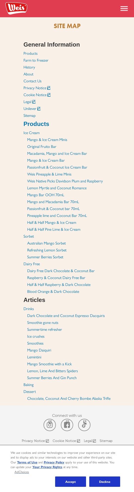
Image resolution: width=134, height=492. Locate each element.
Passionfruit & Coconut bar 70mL (53, 208)
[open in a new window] (50, 425)
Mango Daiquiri (39, 350)
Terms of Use (27, 462)
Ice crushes (36, 336)
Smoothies (35, 343)
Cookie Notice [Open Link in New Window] (34, 94)
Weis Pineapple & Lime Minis (49, 174)
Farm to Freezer (35, 60)
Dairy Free (31, 263)
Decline (104, 481)
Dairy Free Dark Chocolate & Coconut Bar (61, 270)
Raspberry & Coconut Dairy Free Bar (56, 277)
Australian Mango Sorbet (46, 243)
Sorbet (28, 236)
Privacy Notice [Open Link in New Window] (34, 87)
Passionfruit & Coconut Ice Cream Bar (57, 167)
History (29, 67)
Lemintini (34, 357)
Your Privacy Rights (47, 466)
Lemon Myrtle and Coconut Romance (57, 188)
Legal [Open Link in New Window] (27, 101)
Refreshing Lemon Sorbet (47, 250)
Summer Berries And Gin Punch (52, 377)
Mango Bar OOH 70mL (45, 194)
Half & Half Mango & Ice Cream (51, 222)
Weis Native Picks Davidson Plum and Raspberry (65, 181)
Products (30, 53)
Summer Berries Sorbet (45, 257)
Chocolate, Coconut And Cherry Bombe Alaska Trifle (69, 398)
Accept (70, 481)
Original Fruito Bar (41, 146)
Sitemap (29, 115)
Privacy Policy (54, 462)
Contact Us (32, 81)
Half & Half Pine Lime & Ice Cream (53, 229)
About (28, 74)
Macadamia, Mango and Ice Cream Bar (57, 153)
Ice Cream (31, 132)
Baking (28, 384)
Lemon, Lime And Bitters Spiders (52, 370)
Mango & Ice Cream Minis (47, 139)
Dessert (29, 391)
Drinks (28, 308)
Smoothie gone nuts (42, 322)
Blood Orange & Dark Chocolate (53, 291)
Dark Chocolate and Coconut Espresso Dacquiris (66, 315)
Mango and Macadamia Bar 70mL (53, 201)
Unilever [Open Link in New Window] (29, 108)
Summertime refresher (44, 329)
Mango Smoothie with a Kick (49, 364)
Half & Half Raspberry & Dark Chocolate (58, 284)
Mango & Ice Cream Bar (46, 160)
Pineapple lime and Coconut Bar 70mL (57, 215)
